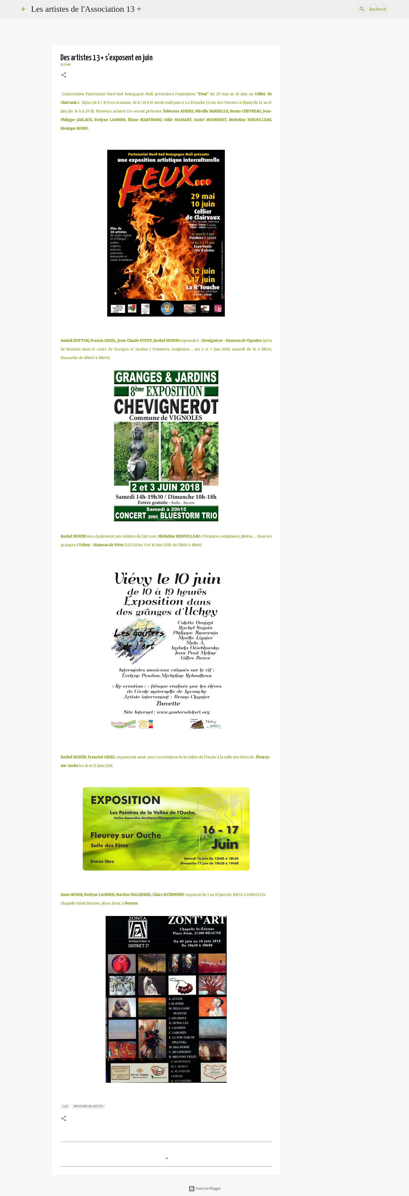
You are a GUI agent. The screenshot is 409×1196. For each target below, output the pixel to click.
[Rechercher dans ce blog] (361, 9)
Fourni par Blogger (205, 1189)
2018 (65, 1106)
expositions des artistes (88, 1106)
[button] (64, 75)
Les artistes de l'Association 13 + (86, 9)
